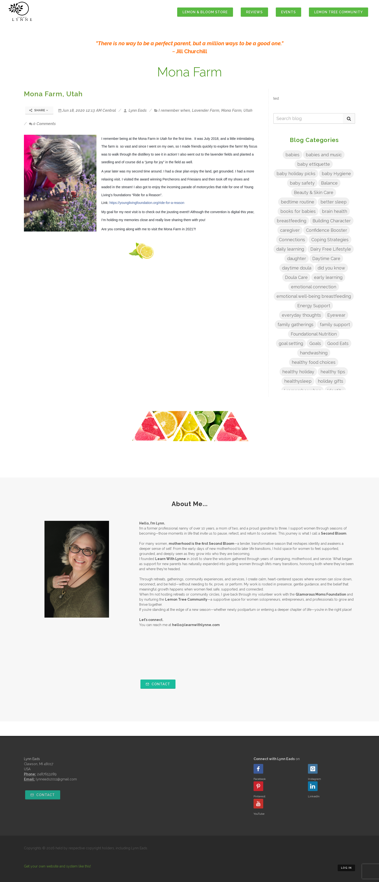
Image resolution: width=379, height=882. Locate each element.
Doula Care (296, 277)
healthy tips (333, 371)
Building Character (332, 220)
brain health (334, 211)
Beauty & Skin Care (313, 192)
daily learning (290, 249)
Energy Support (313, 305)
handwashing (314, 352)
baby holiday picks (296, 173)
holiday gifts (330, 381)
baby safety (302, 183)
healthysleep (298, 381)
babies (292, 154)
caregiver (290, 230)
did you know (331, 267)
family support (335, 324)
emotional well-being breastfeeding (314, 296)
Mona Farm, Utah (53, 94)
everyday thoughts (301, 315)
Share (38, 110)
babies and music (324, 154)
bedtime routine (297, 201)
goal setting (291, 343)
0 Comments (42, 123)
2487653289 (47, 774)
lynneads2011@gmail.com (56, 779)
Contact (158, 684)
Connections (292, 239)
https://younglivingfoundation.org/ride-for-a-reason (146, 203)
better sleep (334, 201)
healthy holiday (298, 371)
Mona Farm (231, 110)
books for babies (298, 211)
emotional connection (313, 286)
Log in (346, 867)
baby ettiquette (313, 164)
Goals (315, 343)
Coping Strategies (330, 239)
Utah (247, 110)
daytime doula (296, 267)
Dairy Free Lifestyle (330, 249)
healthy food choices (313, 362)
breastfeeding (291, 220)
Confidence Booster (326, 230)
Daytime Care (326, 258)
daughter (296, 258)
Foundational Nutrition (314, 333)
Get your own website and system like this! (57, 866)
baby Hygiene (336, 173)
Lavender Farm (205, 110)
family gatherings (295, 324)
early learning (328, 277)
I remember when (174, 110)
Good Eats (338, 343)
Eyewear (336, 315)
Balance (329, 183)
